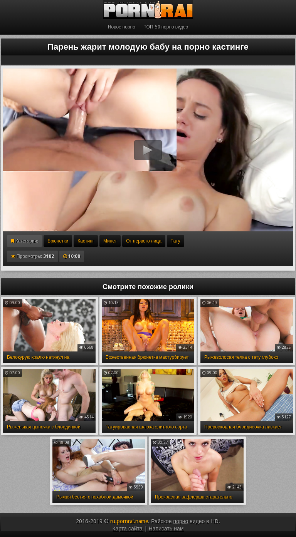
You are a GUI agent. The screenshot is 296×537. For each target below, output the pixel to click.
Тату (175, 241)
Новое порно (121, 27)
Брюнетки (57, 241)
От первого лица (143, 241)
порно (180, 521)
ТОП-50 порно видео (166, 27)
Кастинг (85, 241)
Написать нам (166, 528)
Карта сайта (128, 528)
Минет (110, 241)
